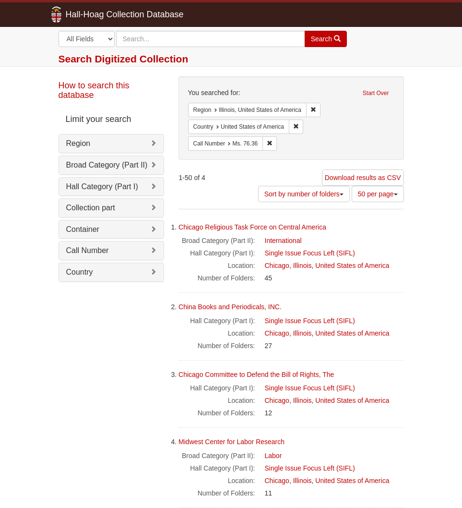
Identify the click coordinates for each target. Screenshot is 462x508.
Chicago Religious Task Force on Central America (252, 227)
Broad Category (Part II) (107, 165)
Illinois (302, 265)
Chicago (277, 265)
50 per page (378, 194)
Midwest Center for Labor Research (231, 442)
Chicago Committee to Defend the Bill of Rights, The (256, 374)
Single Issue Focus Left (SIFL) (310, 253)
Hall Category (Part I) (102, 186)
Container (82, 229)
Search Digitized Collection (124, 58)
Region (78, 143)
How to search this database (94, 90)
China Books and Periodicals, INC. (230, 307)
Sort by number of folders (304, 194)
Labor (273, 456)
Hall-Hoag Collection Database (94, 14)
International (283, 240)
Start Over (376, 93)
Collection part (90, 208)
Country (79, 272)
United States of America (352, 265)
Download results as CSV (363, 177)
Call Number (87, 250)
